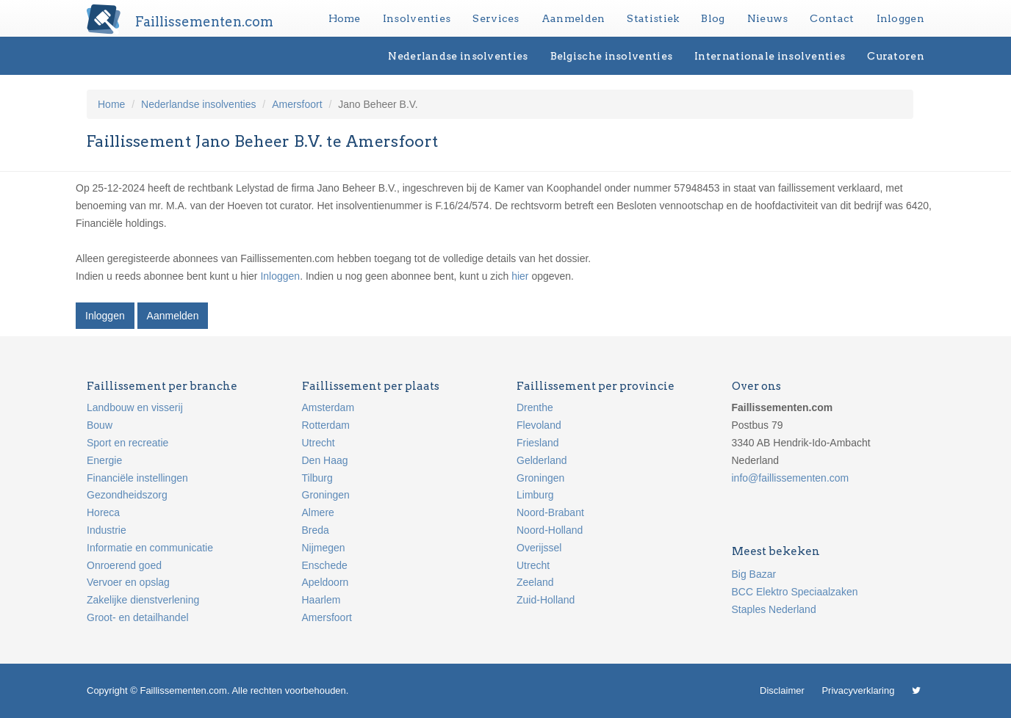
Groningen (326, 495)
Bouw (99, 425)
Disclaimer (782, 690)
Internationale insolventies (769, 56)
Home (344, 18)
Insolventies (417, 18)
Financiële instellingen (137, 478)
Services (495, 18)
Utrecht (318, 443)
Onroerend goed (124, 565)
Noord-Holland (550, 530)
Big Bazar (754, 574)
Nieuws (767, 18)
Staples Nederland (774, 609)
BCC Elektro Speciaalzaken (795, 592)
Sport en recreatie (127, 443)
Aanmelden (573, 18)
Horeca (103, 512)
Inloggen (900, 18)
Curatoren (895, 56)
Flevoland (539, 425)
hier (519, 276)
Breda (315, 530)
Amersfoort (297, 104)
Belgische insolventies (611, 56)
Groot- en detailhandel (138, 617)
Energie (104, 460)
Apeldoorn (325, 582)
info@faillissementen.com (790, 478)
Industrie (106, 530)
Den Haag (325, 460)
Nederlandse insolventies (458, 56)
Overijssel (539, 548)
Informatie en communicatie (150, 548)
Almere (318, 512)
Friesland (538, 443)
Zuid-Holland (546, 600)
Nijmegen (323, 548)
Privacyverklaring (857, 690)
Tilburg (317, 478)
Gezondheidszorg (127, 495)
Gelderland (542, 460)
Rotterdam (326, 425)
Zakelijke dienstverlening (143, 600)
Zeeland (535, 582)
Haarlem (321, 600)
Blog (712, 18)
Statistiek (653, 18)
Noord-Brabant (550, 512)
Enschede (325, 565)
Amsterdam (328, 407)
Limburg (535, 495)
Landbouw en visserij (135, 407)
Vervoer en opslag (128, 582)
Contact (832, 18)
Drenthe (535, 407)
